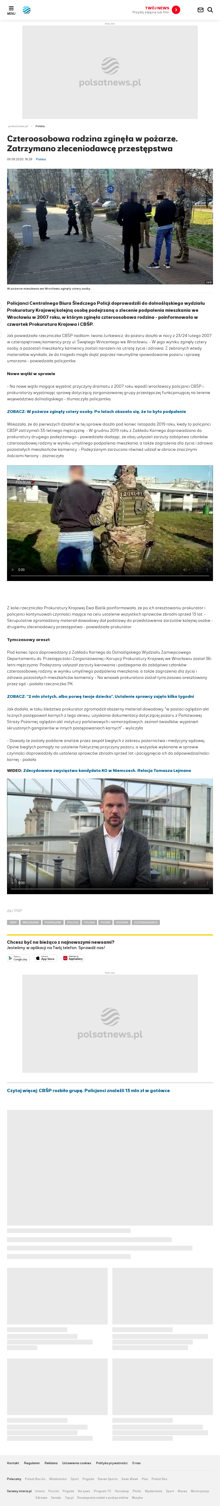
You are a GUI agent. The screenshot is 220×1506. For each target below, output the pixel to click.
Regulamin (32, 1463)
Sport (75, 1479)
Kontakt (13, 1463)
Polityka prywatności (112, 1463)
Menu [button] (11, 13)
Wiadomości (58, 1479)
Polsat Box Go (35, 1479)
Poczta (53, 1491)
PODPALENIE (53, 922)
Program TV (102, 1491)
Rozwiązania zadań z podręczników (102, 1498)
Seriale (56, 1498)
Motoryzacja (200, 1491)
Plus (145, 1479)
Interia (40, 1491)
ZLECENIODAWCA (146, 922)
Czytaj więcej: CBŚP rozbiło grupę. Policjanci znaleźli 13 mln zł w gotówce (88, 1091)
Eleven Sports (108, 1479)
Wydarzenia (153, 1491)
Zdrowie (41, 1498)
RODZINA (122, 922)
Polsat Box (159, 1479)
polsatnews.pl (18, 126)
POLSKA (89, 922)
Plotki (137, 1491)
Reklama (51, 1463)
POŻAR (105, 922)
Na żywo (84, 1491)
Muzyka (137, 1498)
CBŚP (13, 922)
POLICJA (72, 922)
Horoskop (122, 1491)
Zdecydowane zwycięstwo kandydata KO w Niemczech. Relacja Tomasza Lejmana (107, 770)
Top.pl (69, 1498)
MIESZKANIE (31, 922)
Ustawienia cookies (76, 1463)
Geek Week (129, 1479)
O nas (136, 1463)
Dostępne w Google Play (29, 958)
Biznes (182, 1491)
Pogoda (88, 1479)
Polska (40, 126)
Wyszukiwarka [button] (210, 10)
